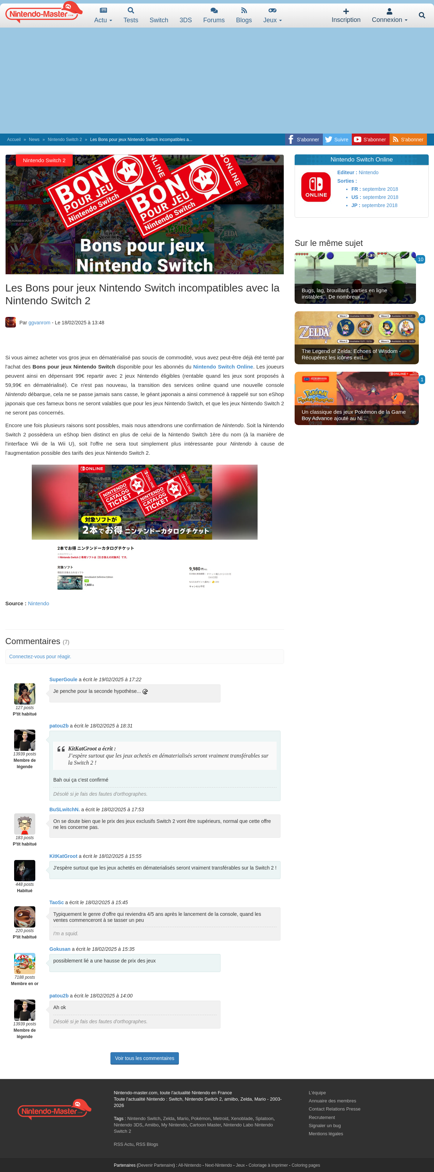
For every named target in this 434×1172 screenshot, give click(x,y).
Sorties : (347, 181)
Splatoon (264, 1118)
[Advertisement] (217, 80)
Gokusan (60, 949)
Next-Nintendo (218, 1165)
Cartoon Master (205, 1124)
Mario (183, 1118)
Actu (103, 15)
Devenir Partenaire (156, 1165)
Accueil (14, 139)
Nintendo (38, 603)
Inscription (346, 15)
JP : (355, 205)
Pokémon (201, 1118)
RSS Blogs (147, 1144)
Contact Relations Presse (335, 1109)
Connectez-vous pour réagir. (40, 656)
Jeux (272, 15)
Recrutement (322, 1117)
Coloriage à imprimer (268, 1165)
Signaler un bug (325, 1125)
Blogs (244, 15)
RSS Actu (124, 1144)
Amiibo (152, 1124)
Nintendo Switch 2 (65, 139)
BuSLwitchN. (64, 809)
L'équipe (317, 1092)
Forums (214, 15)
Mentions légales (326, 1133)
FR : (356, 189)
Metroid (220, 1118)
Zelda (169, 1118)
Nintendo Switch (144, 1118)
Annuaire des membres (332, 1100)
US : (356, 197)
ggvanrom (39, 322)
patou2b (58, 726)
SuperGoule (63, 679)
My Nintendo (174, 1124)
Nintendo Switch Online (223, 367)
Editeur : (347, 172)
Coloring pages (305, 1165)
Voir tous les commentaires (144, 1058)
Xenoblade (242, 1118)
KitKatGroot (63, 856)
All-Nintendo (189, 1165)
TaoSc (56, 902)
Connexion (390, 15)
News (34, 139)
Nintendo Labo (238, 1124)
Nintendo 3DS (128, 1124)
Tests (130, 15)
